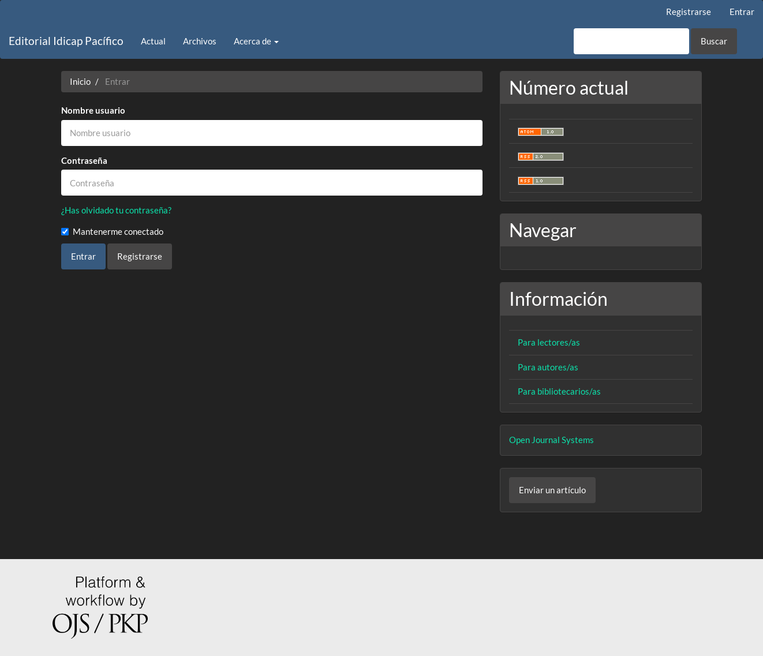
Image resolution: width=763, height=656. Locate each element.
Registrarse (688, 11)
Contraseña (84, 160)
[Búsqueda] (631, 41)
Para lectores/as (549, 342)
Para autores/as (548, 367)
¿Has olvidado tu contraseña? (116, 210)
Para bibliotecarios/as (559, 391)
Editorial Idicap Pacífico (66, 40)
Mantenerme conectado (112, 231)
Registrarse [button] (139, 256)
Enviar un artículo (552, 490)
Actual (153, 41)
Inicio (80, 81)
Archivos (199, 41)
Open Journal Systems (551, 439)
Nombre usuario (93, 110)
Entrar (742, 11)
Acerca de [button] (256, 41)
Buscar (714, 41)
